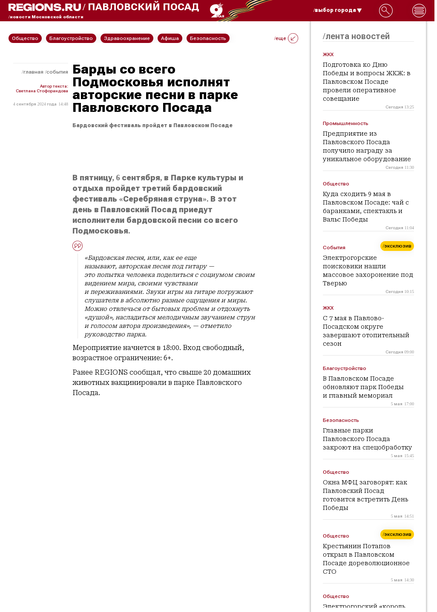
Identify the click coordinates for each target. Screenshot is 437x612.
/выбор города (337, 10)
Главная (33, 72)
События (57, 72)
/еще (286, 38)
